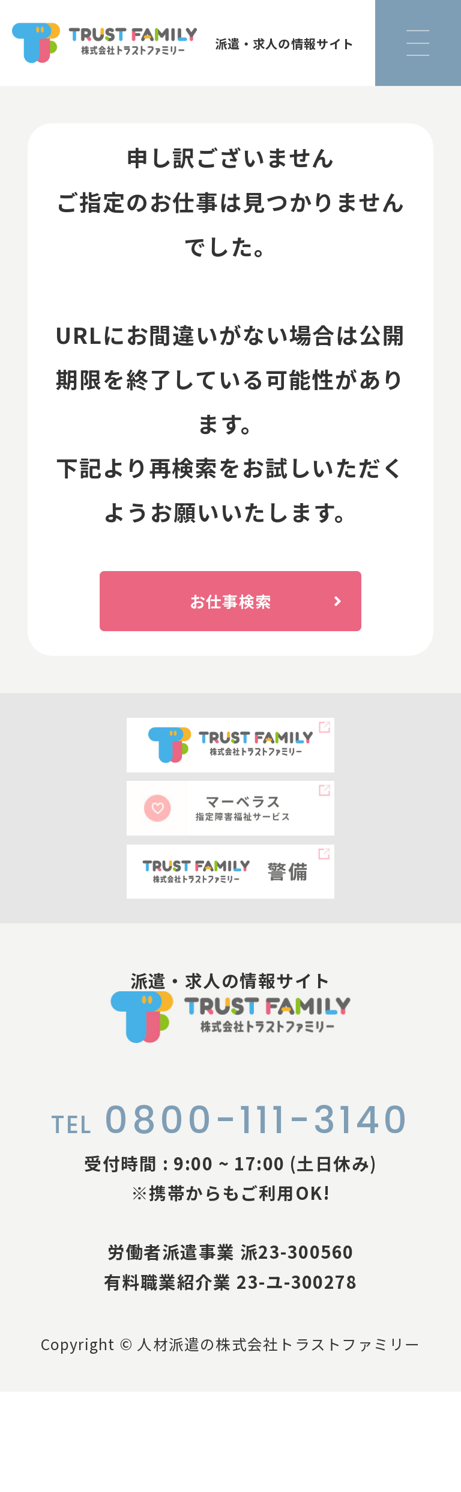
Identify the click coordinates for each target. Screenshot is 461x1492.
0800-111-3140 (230, 1220)
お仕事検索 (285, 613)
